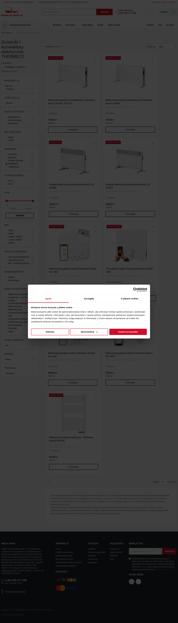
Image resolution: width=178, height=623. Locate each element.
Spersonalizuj (89, 332)
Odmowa (50, 332)
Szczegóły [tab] (89, 298)
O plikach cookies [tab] (129, 298)
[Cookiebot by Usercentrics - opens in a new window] (135, 290)
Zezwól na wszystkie (128, 332)
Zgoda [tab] (48, 298)
